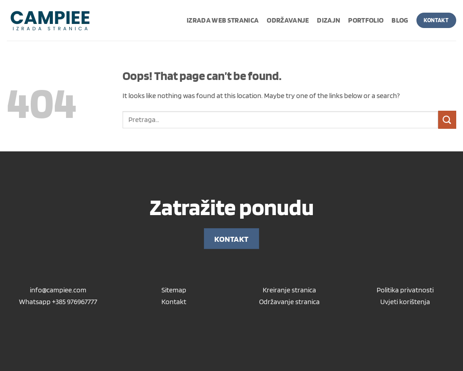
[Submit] (447, 119)
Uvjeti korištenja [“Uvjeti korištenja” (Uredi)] (405, 301)
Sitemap (173, 290)
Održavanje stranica (289, 301)
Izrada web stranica (223, 20)
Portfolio (365, 20)
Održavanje (288, 20)
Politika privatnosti (405, 290)
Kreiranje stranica (289, 290)
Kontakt (173, 301)
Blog (400, 20)
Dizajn (328, 20)
